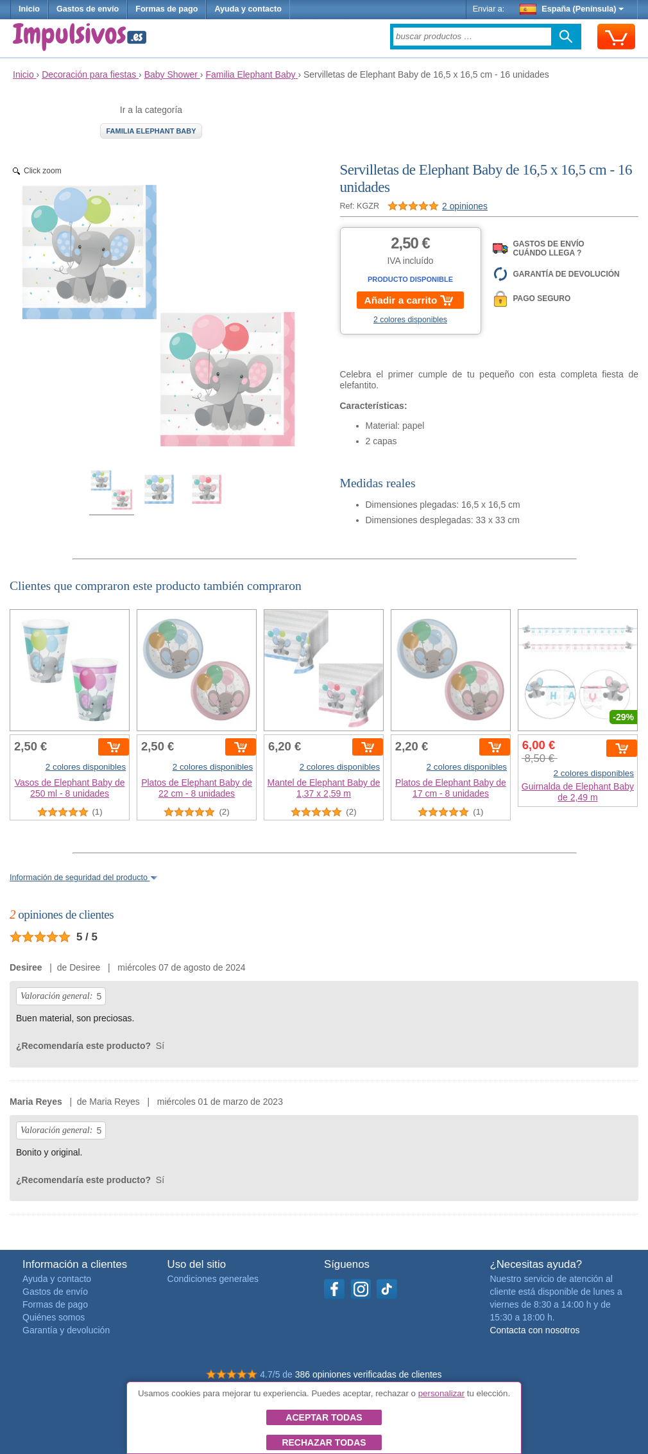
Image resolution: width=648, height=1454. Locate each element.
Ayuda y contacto (248, 8)
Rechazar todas (324, 1442)
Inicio (29, 8)
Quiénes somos (53, 1317)
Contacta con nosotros (534, 1330)
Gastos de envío (87, 8)
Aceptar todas (324, 1417)
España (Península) (572, 8)
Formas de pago (166, 8)
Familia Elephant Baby (151, 131)
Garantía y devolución (66, 1330)
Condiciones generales (213, 1279)
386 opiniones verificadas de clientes (368, 1374)
